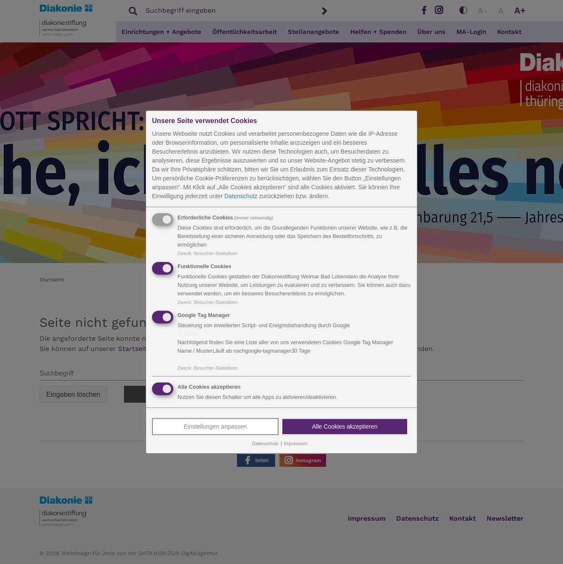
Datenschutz (240, 196)
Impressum (295, 443)
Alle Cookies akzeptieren (344, 427)
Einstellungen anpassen (215, 427)
